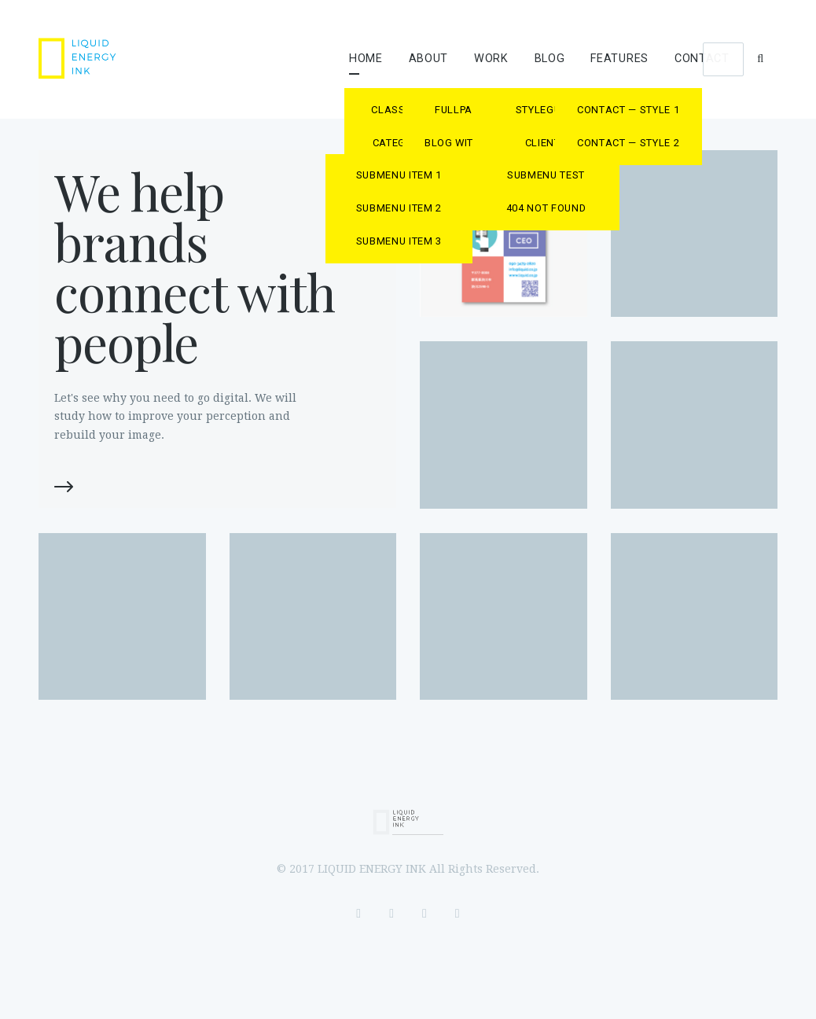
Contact (702, 58)
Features (619, 58)
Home (366, 58)
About (429, 58)
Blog (550, 58)
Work (491, 58)
